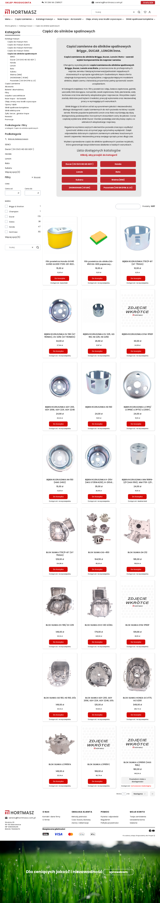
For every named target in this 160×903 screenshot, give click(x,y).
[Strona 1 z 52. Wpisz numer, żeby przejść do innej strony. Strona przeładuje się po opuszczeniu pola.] (124, 793)
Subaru (13, 71)
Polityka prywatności (109, 823)
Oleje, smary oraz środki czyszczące (20, 101)
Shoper (150, 836)
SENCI (12, 56)
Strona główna (10, 26)
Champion (13, 211)
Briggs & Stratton (16, 206)
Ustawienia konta (137, 820)
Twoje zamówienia (138, 816)
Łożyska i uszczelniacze (15, 95)
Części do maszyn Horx (18, 42)
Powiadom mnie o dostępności (137, 780)
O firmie (46, 820)
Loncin (13, 65)
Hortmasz (13, 232)
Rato (12, 68)
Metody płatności (79, 816)
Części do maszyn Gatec (18, 50)
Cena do (28, 188)
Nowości (8, 116)
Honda (13, 62)
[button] (139, 12)
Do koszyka (60, 278)
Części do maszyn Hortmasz (20, 47)
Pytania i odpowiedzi (109, 816)
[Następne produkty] (140, 793)
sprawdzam (118, 872)
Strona (119, 794)
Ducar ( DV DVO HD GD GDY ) (23, 59)
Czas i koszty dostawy (81, 820)
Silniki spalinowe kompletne (17, 107)
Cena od (8, 188)
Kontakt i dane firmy (51, 816)
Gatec (12, 222)
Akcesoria (9, 86)
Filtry (7, 92)
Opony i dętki (10, 104)
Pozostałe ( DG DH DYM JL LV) (23, 80)
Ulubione (133, 823)
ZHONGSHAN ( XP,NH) (19, 77)
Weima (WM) (16, 74)
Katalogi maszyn (25, 26)
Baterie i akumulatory (14, 89)
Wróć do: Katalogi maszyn (16, 139)
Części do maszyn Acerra (19, 44)
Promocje (9, 119)
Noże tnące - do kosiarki (15, 98)
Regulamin (105, 820)
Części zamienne (12, 83)
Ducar (11, 216)
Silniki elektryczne (12, 110)
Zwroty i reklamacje (80, 823)
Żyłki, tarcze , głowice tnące (17, 113)
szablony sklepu (130, 836)
